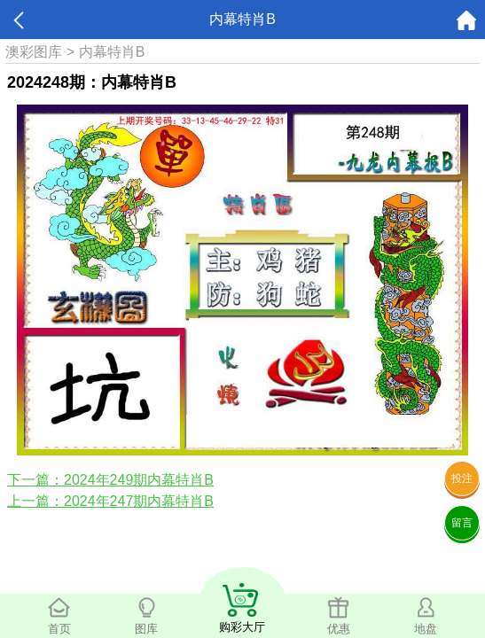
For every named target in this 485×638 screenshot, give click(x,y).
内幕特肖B (112, 51)
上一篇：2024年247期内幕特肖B (110, 501)
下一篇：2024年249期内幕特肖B (110, 479)
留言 (462, 523)
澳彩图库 (33, 51)
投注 (462, 478)
